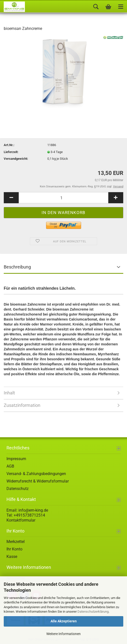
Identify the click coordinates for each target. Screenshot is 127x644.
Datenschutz (17, 488)
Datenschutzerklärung (93, 611)
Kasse (11, 556)
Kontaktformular (20, 520)
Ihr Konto (14, 549)
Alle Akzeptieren (64, 621)
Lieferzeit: (11, 152)
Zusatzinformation (22, 405)
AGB (10, 466)
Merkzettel (15, 541)
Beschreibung (17, 266)
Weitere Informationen (63, 634)
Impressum (16, 458)
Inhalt (9, 392)
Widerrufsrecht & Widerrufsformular (37, 481)
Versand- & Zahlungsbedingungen (36, 473)
